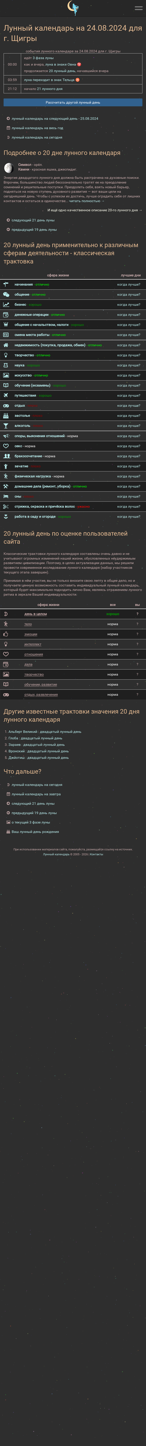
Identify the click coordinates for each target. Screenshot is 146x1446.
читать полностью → (87, 201)
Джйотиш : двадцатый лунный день (39, 757)
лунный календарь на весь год (37, 128)
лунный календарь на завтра (36, 794)
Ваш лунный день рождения (35, 832)
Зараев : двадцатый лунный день (37, 744)
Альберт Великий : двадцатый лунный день (45, 731)
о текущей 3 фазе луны (31, 822)
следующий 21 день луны (33, 220)
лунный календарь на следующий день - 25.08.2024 (55, 118)
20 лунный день (62, 71)
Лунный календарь (56, 854)
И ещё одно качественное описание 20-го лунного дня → (95, 210)
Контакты (96, 854)
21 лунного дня (50, 89)
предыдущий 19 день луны (34, 229)
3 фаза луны (43, 58)
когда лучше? (128, 284)
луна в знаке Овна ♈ (63, 64)
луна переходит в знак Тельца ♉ (52, 80)
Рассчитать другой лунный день (73, 102)
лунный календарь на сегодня (37, 137)
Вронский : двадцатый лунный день (39, 751)
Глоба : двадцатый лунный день (35, 738)
